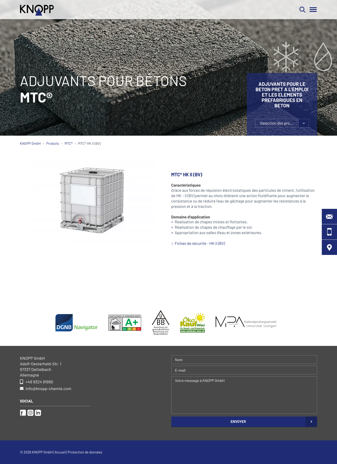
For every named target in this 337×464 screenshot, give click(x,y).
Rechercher (302, 9)
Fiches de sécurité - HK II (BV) (200, 243)
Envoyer (238, 421)
